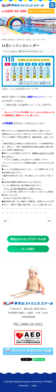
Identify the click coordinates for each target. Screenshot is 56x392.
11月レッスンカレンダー (20, 45)
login (34, 385)
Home (4, 40)
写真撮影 (8, 123)
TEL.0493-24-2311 (28, 324)
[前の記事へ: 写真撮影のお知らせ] (6, 221)
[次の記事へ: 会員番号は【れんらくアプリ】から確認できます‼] (49, 221)
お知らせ (11, 40)
